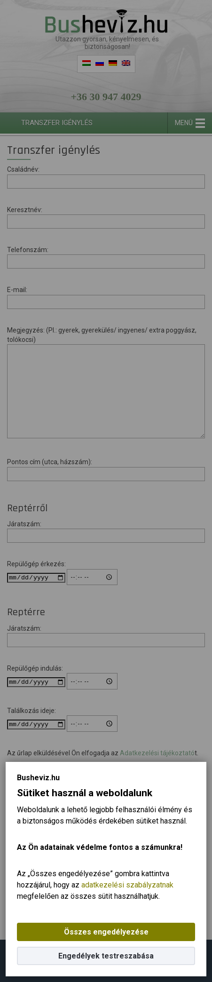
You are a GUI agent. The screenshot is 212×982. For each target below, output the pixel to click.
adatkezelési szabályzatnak (127, 884)
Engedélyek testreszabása (106, 955)
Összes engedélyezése (106, 931)
